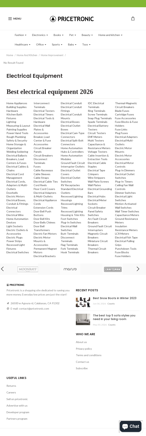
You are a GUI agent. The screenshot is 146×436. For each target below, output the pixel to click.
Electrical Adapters (126, 136)
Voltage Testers (97, 151)
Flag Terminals (69, 244)
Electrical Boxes (70, 121)
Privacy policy (84, 348)
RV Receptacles (70, 185)
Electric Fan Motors (45, 233)
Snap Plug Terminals (100, 118)
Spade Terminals (97, 121)
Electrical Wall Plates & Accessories (42, 129)
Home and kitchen (110, 35)
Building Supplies (16, 107)
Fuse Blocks (122, 252)
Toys (86, 44)
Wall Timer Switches (127, 211)
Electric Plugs (14, 237)
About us (81, 342)
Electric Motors (15, 196)
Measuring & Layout (18, 125)
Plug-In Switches (71, 222)
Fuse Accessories (125, 118)
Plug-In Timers (124, 181)
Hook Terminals (70, 252)
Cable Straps (41, 177)
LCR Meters (122, 233)
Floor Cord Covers (44, 189)
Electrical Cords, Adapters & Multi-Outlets (17, 185)
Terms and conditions (89, 355)
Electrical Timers (43, 114)
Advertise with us (17, 405)
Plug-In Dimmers (125, 170)
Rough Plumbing (16, 136)
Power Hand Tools (17, 133)
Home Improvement (52, 55)
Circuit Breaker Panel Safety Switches (97, 211)
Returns (11, 385)
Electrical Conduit (71, 103)
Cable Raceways (43, 170)
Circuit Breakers (43, 155)
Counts (111, 303)
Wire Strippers (96, 177)
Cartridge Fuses (124, 114)
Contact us (82, 361)
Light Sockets (14, 226)
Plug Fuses (121, 133)
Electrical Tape (96, 170)
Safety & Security (16, 140)
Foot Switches (69, 218)
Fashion (20, 35)
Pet (72, 35)
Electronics (40, 35)
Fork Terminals (69, 248)
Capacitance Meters (127, 215)
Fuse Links (121, 129)
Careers (11, 392)
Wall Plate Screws (98, 181)
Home (10, 55)
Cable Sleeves (42, 174)
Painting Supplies (16, 129)
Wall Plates (94, 185)
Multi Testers (96, 140)
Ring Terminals (96, 110)
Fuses (37, 166)
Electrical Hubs (97, 196)
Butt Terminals (70, 233)
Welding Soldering (17, 151)
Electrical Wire (15, 215)
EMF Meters (95, 136)
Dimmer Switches (125, 192)
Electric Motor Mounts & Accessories (42, 241)
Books (58, 35)
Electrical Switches (17, 252)
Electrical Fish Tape (126, 237)
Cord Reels (40, 185)
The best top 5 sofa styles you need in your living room (114, 317)
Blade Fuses (122, 110)
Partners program (16, 418)
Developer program (17, 412)
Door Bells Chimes (44, 222)
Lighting (11, 121)
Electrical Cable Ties (46, 181)
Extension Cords (43, 207)
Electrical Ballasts (16, 155)
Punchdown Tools (125, 248)
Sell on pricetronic (17, 399)
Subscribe (82, 368)
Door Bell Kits (42, 218)
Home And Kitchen (27, 55)
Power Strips (14, 241)
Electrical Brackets (45, 256)
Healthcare (22, 44)
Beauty (87, 35)
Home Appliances (16, 103)
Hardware (12, 110)
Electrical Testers (44, 110)
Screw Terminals (97, 114)
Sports (57, 44)
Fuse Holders (123, 256)
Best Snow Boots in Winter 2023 (114, 298)
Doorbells (12, 192)
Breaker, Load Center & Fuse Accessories (42, 140)
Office (41, 44)
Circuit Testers (97, 133)
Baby (72, 44)
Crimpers (93, 174)
